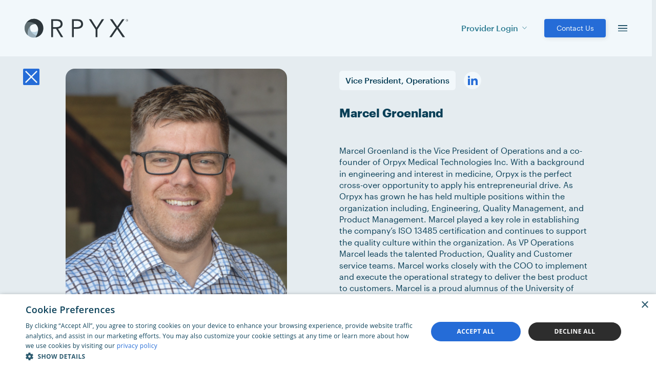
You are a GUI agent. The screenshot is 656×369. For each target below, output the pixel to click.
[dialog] (328, 331)
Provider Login (494, 28)
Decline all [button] (575, 331)
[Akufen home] (76, 28)
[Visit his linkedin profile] (472, 80)
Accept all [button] (476, 331)
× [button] (644, 305)
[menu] (622, 28)
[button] (221, 356)
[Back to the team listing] (31, 77)
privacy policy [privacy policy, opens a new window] (137, 345)
